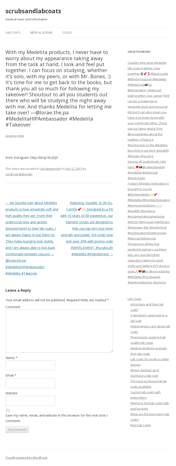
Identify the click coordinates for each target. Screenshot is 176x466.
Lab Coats (13, 33)
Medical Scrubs (41, 33)
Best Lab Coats (140, 425)
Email (11, 375)
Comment (13, 307)
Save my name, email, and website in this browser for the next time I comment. (56, 418)
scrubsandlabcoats (33, 11)
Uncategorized (50, 169)
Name (11, 358)
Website (11, 393)
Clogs (67, 33)
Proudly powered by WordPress (26, 458)
